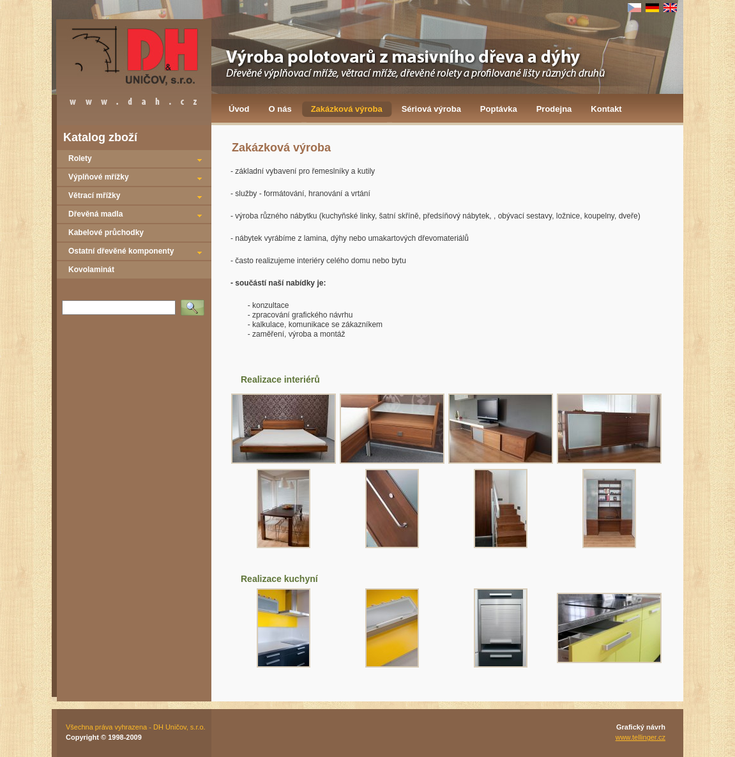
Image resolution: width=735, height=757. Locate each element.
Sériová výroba (431, 109)
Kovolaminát (91, 269)
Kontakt (606, 109)
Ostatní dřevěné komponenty (121, 251)
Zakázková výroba (347, 109)
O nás (280, 109)
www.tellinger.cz (640, 737)
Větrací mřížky (94, 195)
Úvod (239, 109)
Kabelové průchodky (106, 232)
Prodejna (554, 109)
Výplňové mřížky (98, 176)
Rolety (80, 158)
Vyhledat (194, 303)
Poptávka (498, 109)
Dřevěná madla (95, 214)
